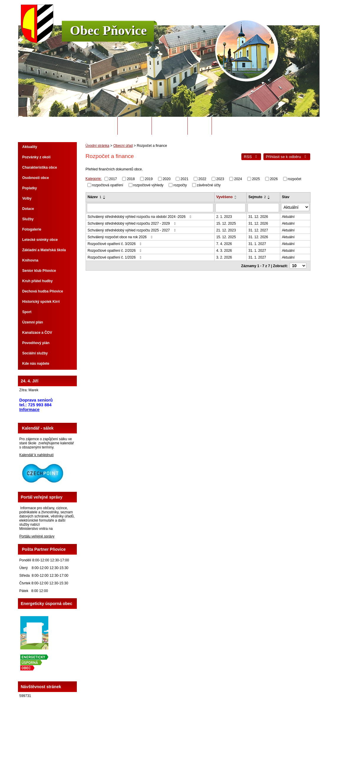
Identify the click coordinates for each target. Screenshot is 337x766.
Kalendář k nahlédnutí (36, 455)
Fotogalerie (31, 229)
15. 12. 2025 (228, 222)
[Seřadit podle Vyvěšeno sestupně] (237, 198)
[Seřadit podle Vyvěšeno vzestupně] (237, 196)
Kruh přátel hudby (37, 281)
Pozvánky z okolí (36, 157)
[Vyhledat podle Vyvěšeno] (232, 207)
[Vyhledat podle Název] (151, 207)
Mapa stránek (211, 745)
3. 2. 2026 (225, 256)
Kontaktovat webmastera (179, 745)
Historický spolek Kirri (41, 302)
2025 (256, 179)
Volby (27, 198)
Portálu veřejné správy (36, 536)
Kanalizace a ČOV (37, 333)
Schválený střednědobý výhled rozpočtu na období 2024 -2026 (140, 215)
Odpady (199, 126)
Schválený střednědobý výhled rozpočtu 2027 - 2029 (132, 222)
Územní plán (32, 322)
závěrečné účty (209, 185)
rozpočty (180, 185)
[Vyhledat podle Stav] (296, 206)
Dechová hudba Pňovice (42, 291)
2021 (184, 179)
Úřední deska (169, 126)
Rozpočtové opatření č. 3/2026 (115, 242)
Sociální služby (35, 353)
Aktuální (290, 215)
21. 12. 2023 (228, 229)
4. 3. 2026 (225, 249)
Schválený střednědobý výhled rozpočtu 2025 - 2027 (132, 229)
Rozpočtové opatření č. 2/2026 (115, 249)
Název (95, 197)
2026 (274, 179)
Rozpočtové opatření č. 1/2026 (115, 256)
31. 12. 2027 (260, 229)
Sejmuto (259, 197)
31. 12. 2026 (260, 215)
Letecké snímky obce (40, 240)
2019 (149, 179)
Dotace (28, 209)
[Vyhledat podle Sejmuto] (265, 207)
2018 (131, 179)
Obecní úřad (134, 126)
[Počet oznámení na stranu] (299, 264)
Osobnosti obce (35, 178)
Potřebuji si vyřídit (236, 126)
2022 (202, 179)
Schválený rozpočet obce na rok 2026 (121, 236)
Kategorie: (94, 179)
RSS (251, 156)
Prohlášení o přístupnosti (243, 745)
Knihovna (30, 260)
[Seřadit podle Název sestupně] (104, 198)
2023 (220, 179)
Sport (26, 312)
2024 (238, 179)
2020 (167, 179)
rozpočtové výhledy (148, 185)
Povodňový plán (36, 343)
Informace (29, 409)
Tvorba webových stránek (192, 749)
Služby (28, 219)
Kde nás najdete (35, 363)
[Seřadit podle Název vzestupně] (104, 196)
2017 (113, 179)
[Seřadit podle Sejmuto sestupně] (271, 198)
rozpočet (294, 179)
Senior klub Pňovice (39, 271)
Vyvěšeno (226, 197)
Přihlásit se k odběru (287, 156)
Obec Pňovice (108, 30)
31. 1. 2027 (259, 242)
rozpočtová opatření (107, 185)
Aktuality (29, 147)
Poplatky (29, 188)
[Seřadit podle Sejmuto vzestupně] (271, 196)
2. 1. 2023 (225, 215)
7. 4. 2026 (225, 242)
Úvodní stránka (97, 126)
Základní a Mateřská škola (44, 250)
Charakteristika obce (39, 167)
